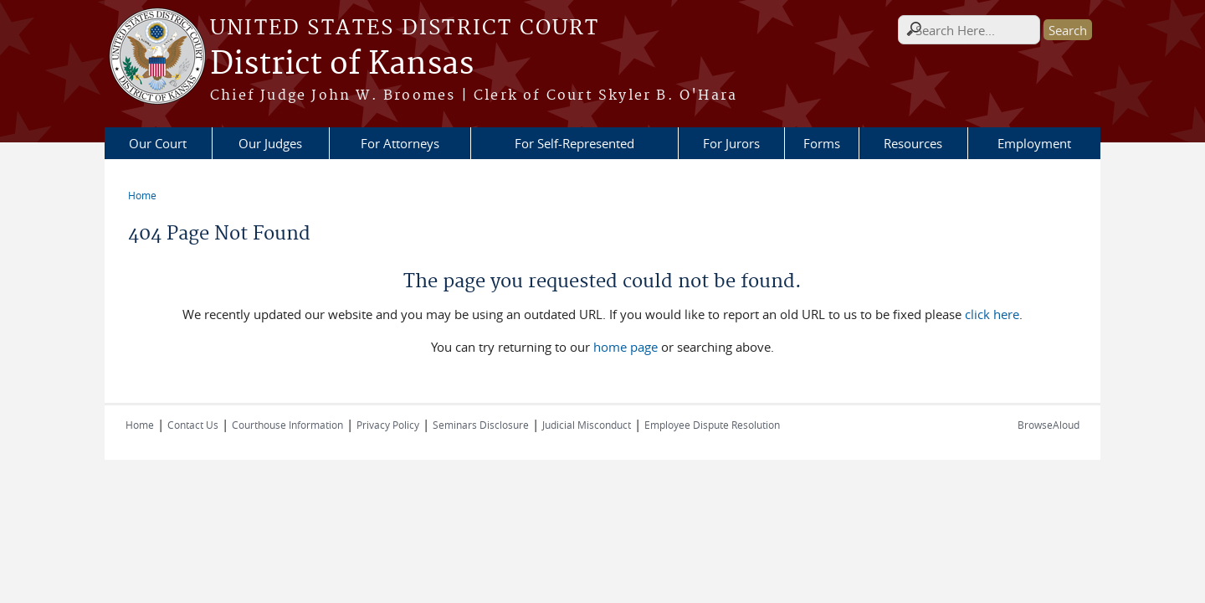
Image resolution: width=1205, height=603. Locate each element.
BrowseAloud (1048, 424)
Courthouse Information (287, 424)
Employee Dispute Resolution (712, 424)
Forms (821, 143)
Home (142, 195)
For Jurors (731, 143)
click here (992, 314)
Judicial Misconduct (586, 424)
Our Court (158, 143)
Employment (1034, 143)
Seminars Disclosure (481, 424)
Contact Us (192, 424)
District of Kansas (342, 64)
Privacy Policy (387, 424)
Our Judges (270, 143)
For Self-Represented (574, 143)
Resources (913, 143)
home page (625, 346)
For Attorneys (400, 143)
